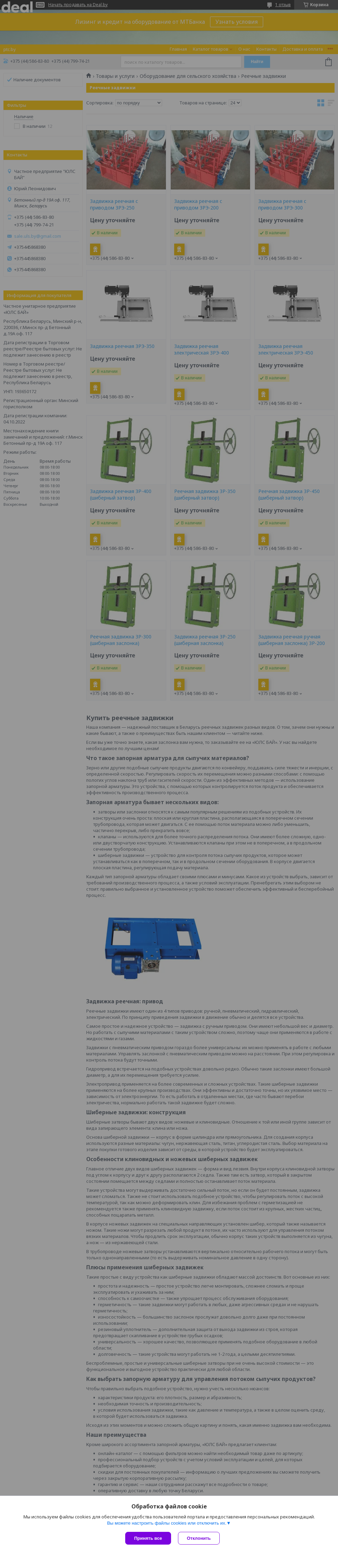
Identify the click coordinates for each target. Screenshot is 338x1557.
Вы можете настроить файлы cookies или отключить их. (166, 1523)
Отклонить (199, 1538)
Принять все (148, 1538)
